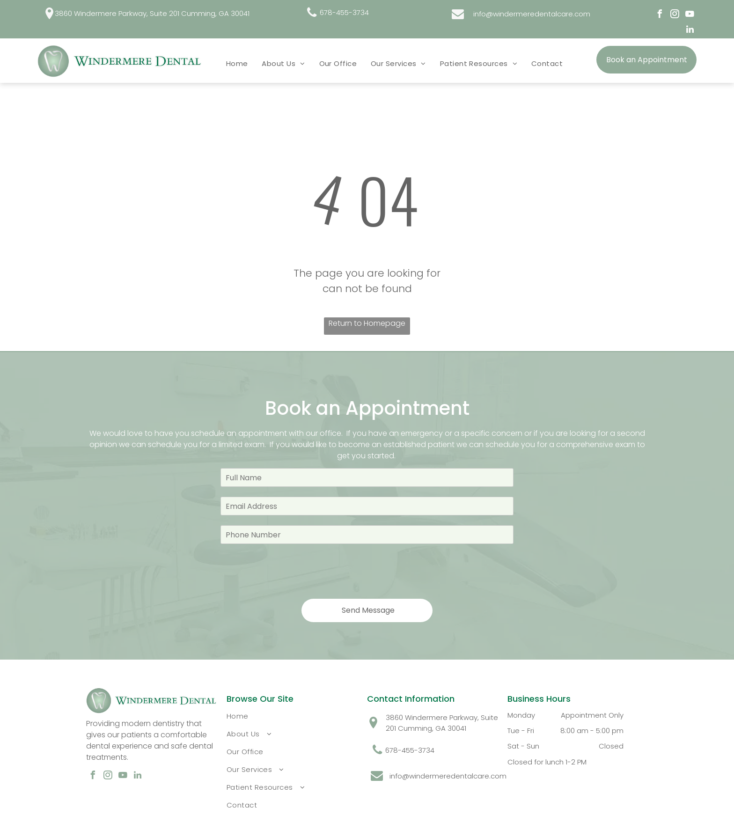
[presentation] (291, 570)
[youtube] (690, 15)
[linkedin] (690, 30)
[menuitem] (237, 63)
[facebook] (660, 15)
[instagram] (675, 15)
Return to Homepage (367, 323)
